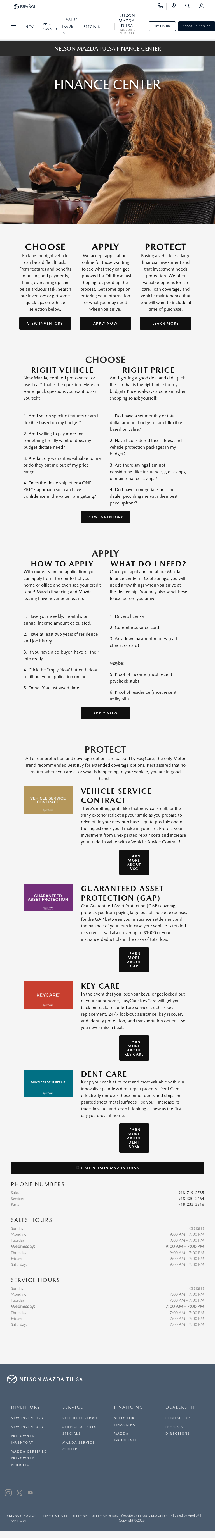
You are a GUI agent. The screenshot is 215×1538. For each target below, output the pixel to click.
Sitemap (80, 1515)
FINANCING (128, 1407)
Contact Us (178, 1418)
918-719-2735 (191, 1192)
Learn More (166, 323)
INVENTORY (25, 1407)
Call (107, 1168)
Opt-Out (19, 1520)
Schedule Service (81, 1418)
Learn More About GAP (134, 959)
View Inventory (45, 323)
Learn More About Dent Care (134, 1138)
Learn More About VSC (134, 862)
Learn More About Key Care (134, 1048)
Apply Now (105, 323)
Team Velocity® (153, 1515)
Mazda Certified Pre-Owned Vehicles (29, 1458)
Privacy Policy (21, 1515)
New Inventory (27, 1418)
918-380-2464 (191, 1198)
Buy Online (162, 26)
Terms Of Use (54, 1515)
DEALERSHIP (180, 1407)
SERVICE (72, 1407)
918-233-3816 (191, 1204)
